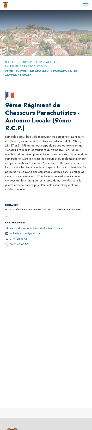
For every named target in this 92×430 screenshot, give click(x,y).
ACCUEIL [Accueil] (10, 62)
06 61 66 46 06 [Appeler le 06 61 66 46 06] (18, 244)
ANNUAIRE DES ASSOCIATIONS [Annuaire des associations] (25, 66)
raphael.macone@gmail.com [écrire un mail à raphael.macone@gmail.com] (24, 233)
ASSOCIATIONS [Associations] (46, 62)
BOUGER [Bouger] (26, 62)
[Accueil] (5, 5)
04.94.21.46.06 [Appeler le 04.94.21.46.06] (18, 239)
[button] (9, 95)
